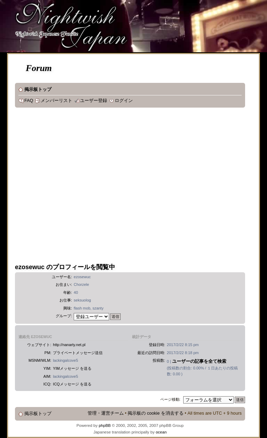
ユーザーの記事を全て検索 (199, 361)
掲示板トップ (37, 89)
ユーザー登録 (93, 100)
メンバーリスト (56, 100)
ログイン (124, 100)
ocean (161, 432)
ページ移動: (170, 399)
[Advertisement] (72, 186)
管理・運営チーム (106, 413)
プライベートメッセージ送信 (78, 353)
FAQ (28, 100)
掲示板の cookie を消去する (156, 413)
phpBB (105, 425)
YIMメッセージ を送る (72, 368)
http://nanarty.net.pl (69, 345)
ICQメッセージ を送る (72, 384)
